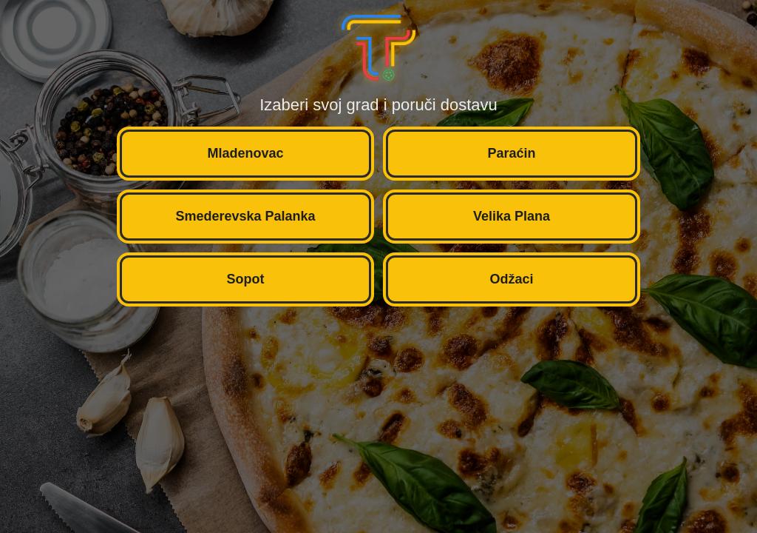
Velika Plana (511, 216)
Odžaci (511, 279)
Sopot (246, 279)
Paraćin (511, 153)
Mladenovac (245, 153)
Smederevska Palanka (245, 216)
